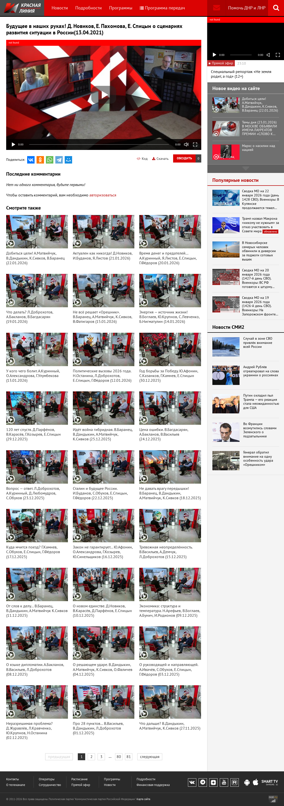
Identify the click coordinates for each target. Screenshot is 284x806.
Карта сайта (143, 799)
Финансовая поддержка (153, 784)
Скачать (160, 158)
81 (128, 756)
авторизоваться (102, 194)
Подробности (88, 8)
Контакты (12, 779)
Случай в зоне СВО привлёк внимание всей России (257, 342)
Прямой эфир (80, 784)
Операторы (47, 779)
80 (119, 756)
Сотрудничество (50, 784)
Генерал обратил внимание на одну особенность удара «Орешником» (258, 458)
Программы (120, 8)
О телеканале (15, 784)
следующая (150, 756)
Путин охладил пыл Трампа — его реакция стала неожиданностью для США (261, 401)
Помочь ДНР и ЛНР (246, 8)
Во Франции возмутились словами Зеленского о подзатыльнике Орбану (260, 430)
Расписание (79, 779)
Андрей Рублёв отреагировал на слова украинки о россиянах (261, 371)
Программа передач (162, 8)
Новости (60, 8)
